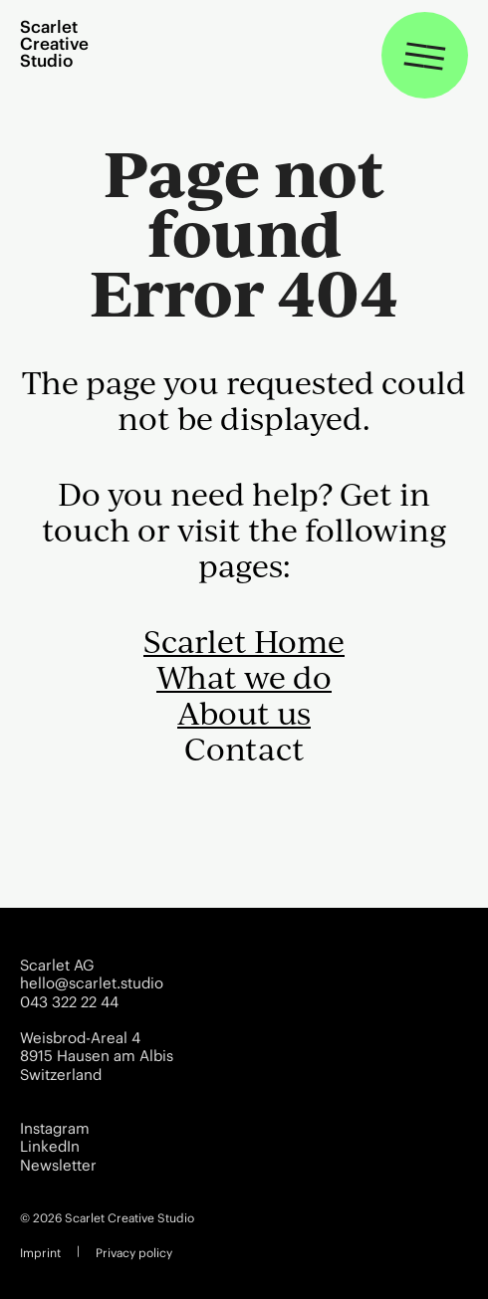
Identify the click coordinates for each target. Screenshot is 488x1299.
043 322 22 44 (69, 1002)
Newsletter (58, 1166)
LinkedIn (50, 1147)
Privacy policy (134, 1252)
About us (244, 713)
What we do (244, 677)
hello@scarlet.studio (91, 983)
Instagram (55, 1129)
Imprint (40, 1252)
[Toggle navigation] (424, 55)
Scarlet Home (244, 641)
